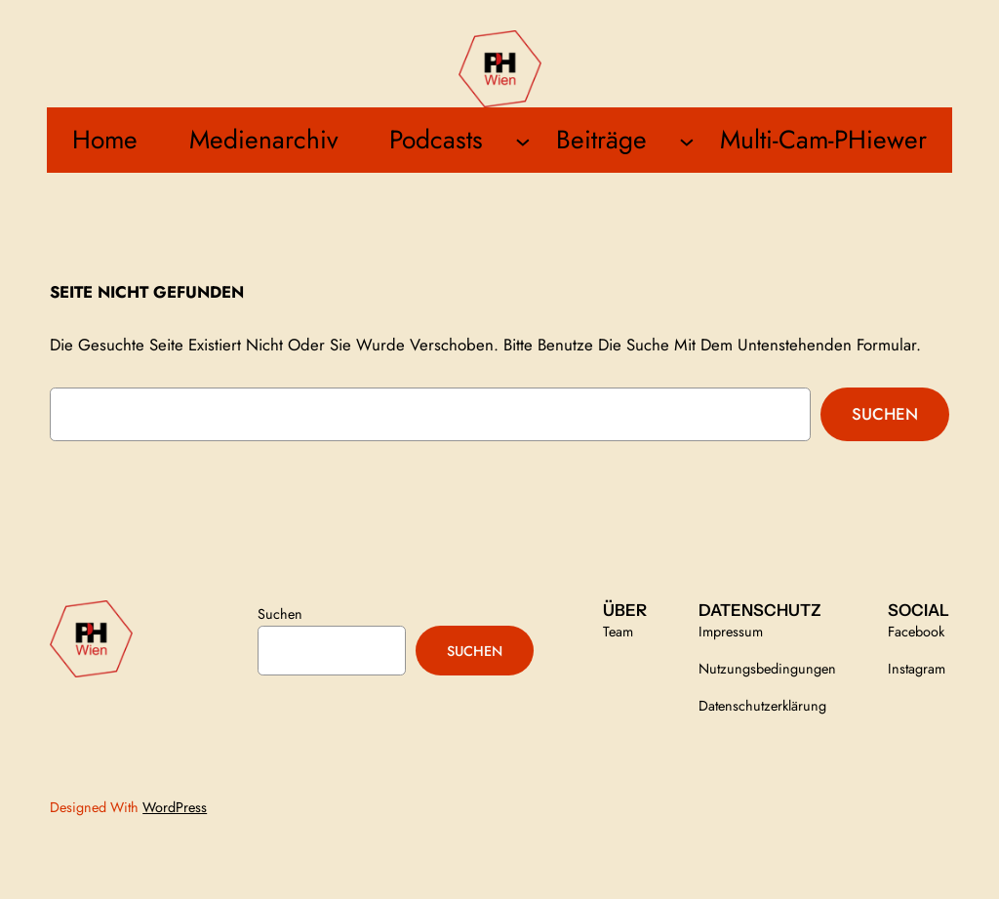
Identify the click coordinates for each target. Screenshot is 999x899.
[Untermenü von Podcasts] (523, 140)
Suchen (885, 414)
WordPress (174, 807)
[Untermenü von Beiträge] (687, 140)
